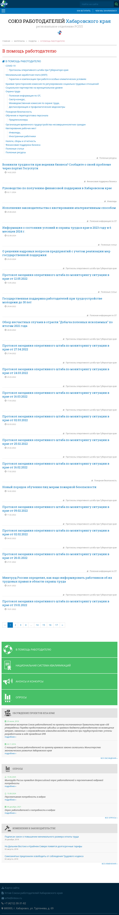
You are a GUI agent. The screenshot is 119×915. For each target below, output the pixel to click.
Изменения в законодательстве (34, 828)
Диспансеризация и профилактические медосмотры (37, 106)
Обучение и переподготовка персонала (27, 115)
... (31, 624)
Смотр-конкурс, (17, 99)
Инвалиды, (15, 132)
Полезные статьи (15, 148)
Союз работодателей (59, 21)
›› (62, 624)
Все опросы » (111, 818)
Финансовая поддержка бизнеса (23, 144)
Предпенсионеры (18, 119)
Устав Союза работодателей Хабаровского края (32, 893)
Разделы (33, 41)
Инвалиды (112, 201)
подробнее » (10, 737)
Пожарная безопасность (19, 111)
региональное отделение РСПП (59, 26)
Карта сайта (10, 888)
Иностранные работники (22, 136)
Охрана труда (13, 91)
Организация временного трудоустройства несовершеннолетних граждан (46, 124)
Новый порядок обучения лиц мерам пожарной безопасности (49, 487)
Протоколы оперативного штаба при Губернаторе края (38, 69)
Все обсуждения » (109, 758)
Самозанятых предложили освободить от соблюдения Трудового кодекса (44, 856)
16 (50, 624)
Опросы (18, 768)
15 (43, 624)
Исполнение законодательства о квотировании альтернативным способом (59, 208)
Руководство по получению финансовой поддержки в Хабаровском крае (57, 188)
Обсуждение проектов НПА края (34, 713)
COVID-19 (11, 65)
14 (37, 624)
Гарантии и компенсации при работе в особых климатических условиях (47, 79)
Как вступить (84, 10)
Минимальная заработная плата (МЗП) (26, 74)
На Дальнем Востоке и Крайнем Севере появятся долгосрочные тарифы (43, 846)
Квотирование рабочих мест (21, 128)
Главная (6, 41)
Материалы (19, 41)
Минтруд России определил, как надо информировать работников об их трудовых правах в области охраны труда (57, 579)
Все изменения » (109, 863)
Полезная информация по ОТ (103, 221)
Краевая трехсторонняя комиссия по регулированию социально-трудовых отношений (52, 83)
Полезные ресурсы (16, 152)
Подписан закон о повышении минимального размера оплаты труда (42, 836)
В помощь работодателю (23, 61)
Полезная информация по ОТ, (25, 95)
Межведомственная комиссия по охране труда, (34, 103)
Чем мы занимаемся (106, 10)
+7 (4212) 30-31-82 (14, 903)
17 (56, 624)
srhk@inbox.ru (12, 898)
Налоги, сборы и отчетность (21, 141)
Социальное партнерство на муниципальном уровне (34, 87)
